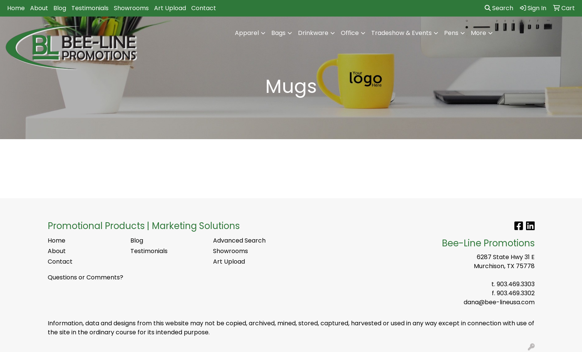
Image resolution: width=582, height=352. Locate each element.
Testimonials (90, 8)
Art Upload (170, 8)
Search (499, 8)
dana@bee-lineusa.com (499, 302)
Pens (451, 33)
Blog (59, 8)
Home (16, 8)
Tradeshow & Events (401, 33)
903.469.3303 (516, 284)
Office (350, 33)
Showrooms (131, 8)
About (39, 8)
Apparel (247, 33)
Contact (203, 8)
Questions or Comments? (85, 277)
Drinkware (313, 33)
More (478, 33)
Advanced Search (239, 240)
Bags (278, 33)
